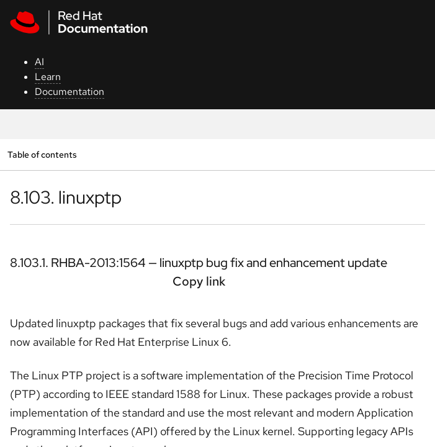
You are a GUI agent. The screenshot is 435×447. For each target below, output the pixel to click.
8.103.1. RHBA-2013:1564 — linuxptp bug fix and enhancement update (198, 263)
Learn (48, 76)
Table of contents (42, 154)
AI (39, 61)
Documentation (69, 91)
